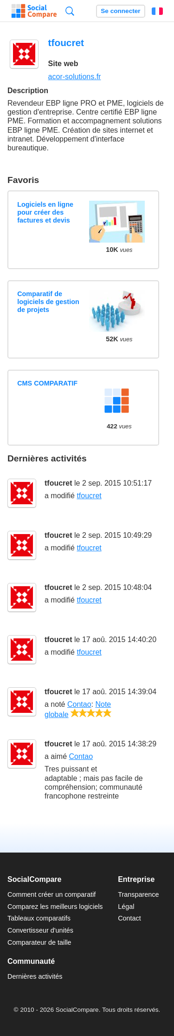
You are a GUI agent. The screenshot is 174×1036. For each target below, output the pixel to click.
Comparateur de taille (39, 942)
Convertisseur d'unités (40, 930)
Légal (126, 906)
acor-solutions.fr (74, 77)
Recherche (69, 11)
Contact (129, 918)
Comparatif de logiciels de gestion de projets (48, 302)
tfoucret (58, 483)
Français (157, 11)
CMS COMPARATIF (47, 383)
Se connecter (120, 10)
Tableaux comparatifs (39, 918)
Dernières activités (34, 976)
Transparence (138, 894)
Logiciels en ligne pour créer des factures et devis (45, 212)
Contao (79, 704)
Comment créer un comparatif (51, 894)
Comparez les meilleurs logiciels (55, 906)
